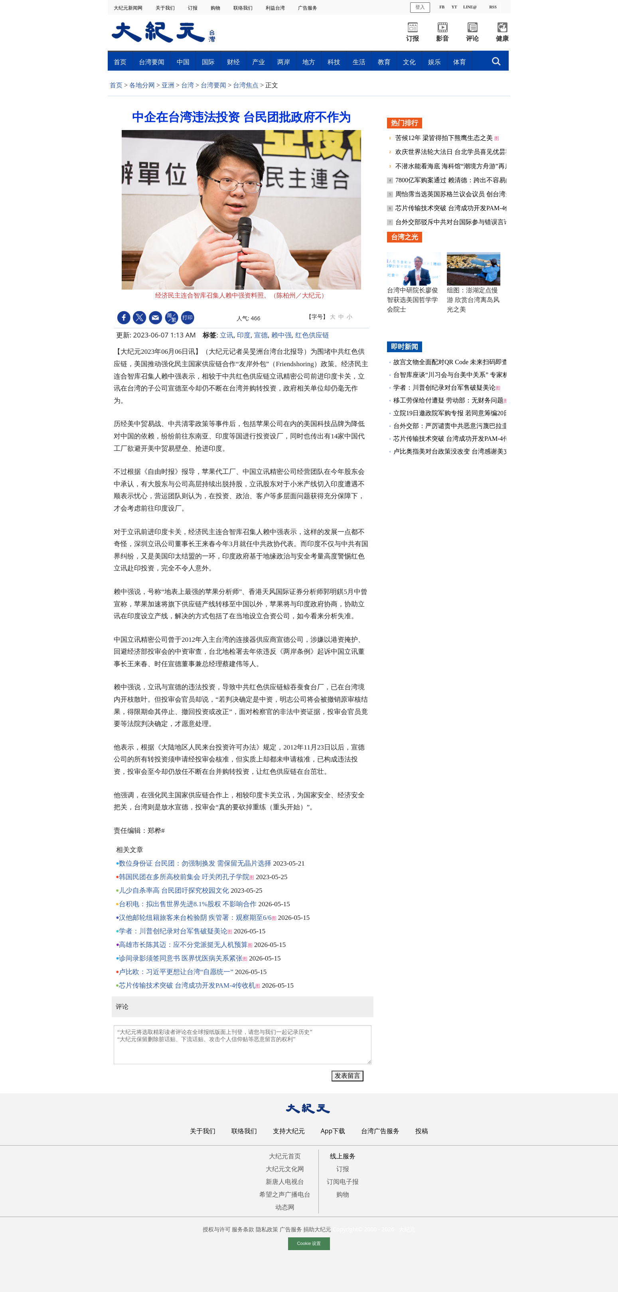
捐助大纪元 (317, 1229)
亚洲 (168, 85)
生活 (359, 61)
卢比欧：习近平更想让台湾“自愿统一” (176, 972)
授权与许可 (217, 1229)
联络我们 (243, 7)
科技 (334, 61)
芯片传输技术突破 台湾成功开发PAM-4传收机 (187, 985)
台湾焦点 (246, 85)
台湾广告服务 (380, 1130)
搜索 (496, 61)
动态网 (284, 1207)
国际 (208, 61)
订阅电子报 (343, 1181)
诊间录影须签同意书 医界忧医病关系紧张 (181, 958)
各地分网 (142, 85)
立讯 (226, 334)
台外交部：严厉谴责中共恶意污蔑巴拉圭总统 (457, 425)
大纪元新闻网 (129, 7)
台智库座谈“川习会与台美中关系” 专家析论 (454, 374)
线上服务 (342, 1156)
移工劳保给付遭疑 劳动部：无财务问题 (448, 400)
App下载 (333, 1130)
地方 (308, 61)
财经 (233, 61)
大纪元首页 (285, 1156)
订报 (193, 7)
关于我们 (166, 7)
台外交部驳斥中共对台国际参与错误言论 (453, 222)
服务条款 (243, 1229)
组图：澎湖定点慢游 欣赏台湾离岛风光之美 (473, 300)
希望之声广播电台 (284, 1194)
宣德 (261, 334)
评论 (472, 38)
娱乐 (434, 61)
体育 (459, 61)
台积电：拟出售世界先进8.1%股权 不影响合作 (188, 904)
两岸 (283, 61)
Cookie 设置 (309, 1243)
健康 (502, 38)
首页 (120, 61)
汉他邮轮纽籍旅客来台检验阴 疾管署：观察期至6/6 (195, 917)
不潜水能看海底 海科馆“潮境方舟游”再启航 (457, 166)
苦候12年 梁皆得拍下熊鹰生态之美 (444, 137)
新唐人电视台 (285, 1181)
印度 (244, 334)
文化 (409, 61)
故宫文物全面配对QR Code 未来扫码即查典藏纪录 (463, 362)
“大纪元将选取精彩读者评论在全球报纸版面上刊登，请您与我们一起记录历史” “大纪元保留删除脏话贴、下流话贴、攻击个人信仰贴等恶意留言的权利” (242, 1044)
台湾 (187, 85)
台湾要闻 (151, 61)
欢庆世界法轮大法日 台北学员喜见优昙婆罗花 (460, 151)
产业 (258, 61)
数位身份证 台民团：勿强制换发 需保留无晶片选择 (195, 863)
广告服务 (308, 7)
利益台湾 (276, 7)
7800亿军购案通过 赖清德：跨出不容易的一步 (460, 180)
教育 (384, 61)
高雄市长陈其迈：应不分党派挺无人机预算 (183, 945)
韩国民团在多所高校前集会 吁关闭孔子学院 (184, 877)
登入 (420, 7)
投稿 (421, 1130)
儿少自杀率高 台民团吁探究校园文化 (174, 890)
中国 (183, 61)
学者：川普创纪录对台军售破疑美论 (173, 931)
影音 (442, 38)
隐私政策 (267, 1229)
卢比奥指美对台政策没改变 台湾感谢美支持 (454, 451)
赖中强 (281, 334)
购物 (216, 7)
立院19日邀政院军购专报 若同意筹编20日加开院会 (464, 413)
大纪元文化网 (285, 1168)
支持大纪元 (289, 1130)
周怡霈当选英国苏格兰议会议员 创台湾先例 (457, 194)
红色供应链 (312, 334)
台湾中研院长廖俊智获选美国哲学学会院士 (412, 300)
